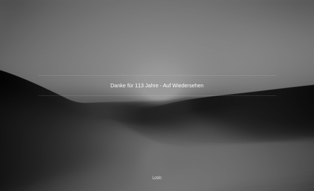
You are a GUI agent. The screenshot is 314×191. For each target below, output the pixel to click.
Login (156, 177)
